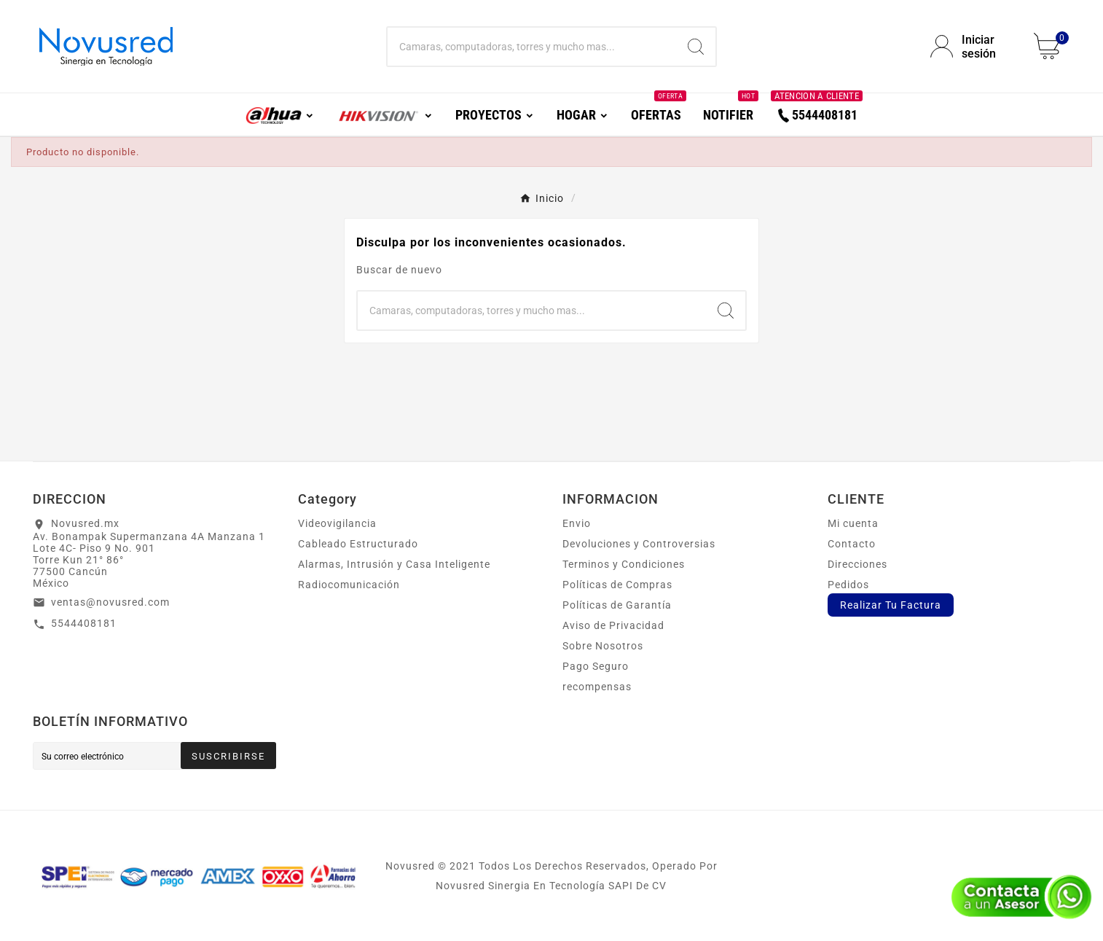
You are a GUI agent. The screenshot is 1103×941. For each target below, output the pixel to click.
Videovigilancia (337, 523)
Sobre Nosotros (602, 646)
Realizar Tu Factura (890, 605)
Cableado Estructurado (358, 544)
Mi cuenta (853, 523)
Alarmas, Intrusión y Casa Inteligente (394, 564)
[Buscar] (532, 47)
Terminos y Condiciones (623, 564)
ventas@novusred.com (110, 602)
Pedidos (848, 584)
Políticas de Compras (617, 584)
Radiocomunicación (349, 584)
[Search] (696, 47)
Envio (576, 523)
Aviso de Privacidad (613, 625)
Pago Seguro (595, 666)
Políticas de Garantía (617, 605)
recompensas (597, 686)
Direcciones (857, 564)
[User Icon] (973, 46)
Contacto (852, 544)
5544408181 (84, 623)
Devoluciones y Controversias (638, 544)
